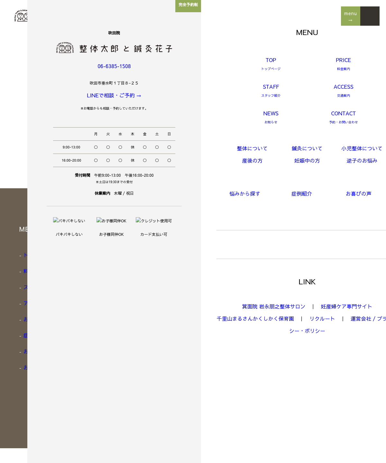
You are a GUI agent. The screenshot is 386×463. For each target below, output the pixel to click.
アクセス (33, 302)
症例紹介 (33, 334)
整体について (142, 254)
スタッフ (33, 286)
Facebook (280, 399)
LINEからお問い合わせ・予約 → (314, 221)
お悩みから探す (40, 318)
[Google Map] (287, 360)
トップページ (38, 254)
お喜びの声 (35, 350)
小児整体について (147, 286)
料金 (28, 270)
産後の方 (138, 302)
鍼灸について (142, 270)
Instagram (281, 379)
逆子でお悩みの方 (147, 334)
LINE (275, 389)
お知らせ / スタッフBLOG (53, 366)
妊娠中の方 (140, 318)
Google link (283, 408)
